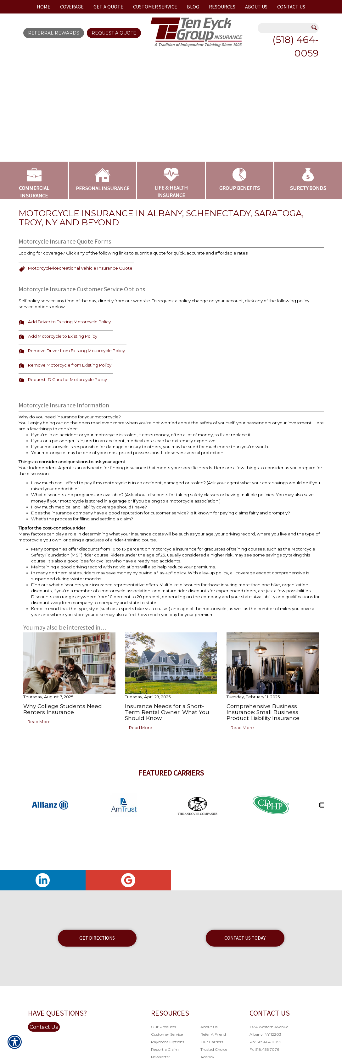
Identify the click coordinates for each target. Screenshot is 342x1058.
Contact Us (44, 1027)
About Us (208, 1026)
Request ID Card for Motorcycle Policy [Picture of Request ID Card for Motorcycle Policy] (67, 379)
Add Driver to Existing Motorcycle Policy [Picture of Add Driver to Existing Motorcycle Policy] (69, 321)
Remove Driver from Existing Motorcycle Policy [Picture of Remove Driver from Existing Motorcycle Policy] (76, 350)
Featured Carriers (171, 773)
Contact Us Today (245, 938)
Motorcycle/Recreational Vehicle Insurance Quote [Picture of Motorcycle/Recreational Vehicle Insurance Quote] (80, 268)
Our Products (163, 1026)
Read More (39, 721)
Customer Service (167, 1034)
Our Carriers (211, 1041)
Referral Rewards (53, 33)
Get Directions (97, 938)
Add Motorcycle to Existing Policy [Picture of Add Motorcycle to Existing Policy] (62, 336)
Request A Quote (114, 33)
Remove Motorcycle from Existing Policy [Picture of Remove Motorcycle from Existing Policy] (69, 365)
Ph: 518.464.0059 (265, 1041)
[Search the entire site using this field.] (284, 28)
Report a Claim (165, 1049)
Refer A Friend (213, 1034)
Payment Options (167, 1041)
